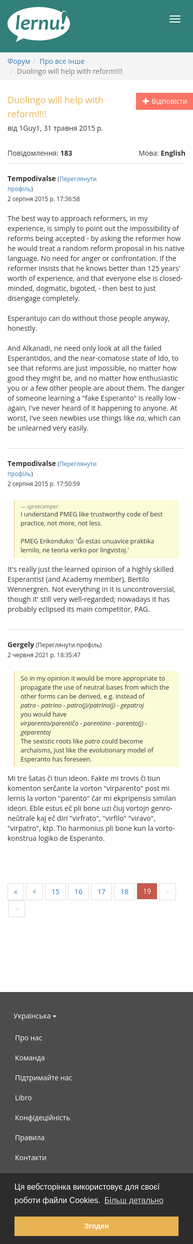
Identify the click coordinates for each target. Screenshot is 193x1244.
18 (124, 891)
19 (147, 891)
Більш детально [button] (134, 1200)
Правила (29, 1137)
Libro (23, 1097)
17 (102, 891)
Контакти (30, 1157)
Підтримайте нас (43, 1077)
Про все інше (62, 61)
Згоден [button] (96, 1226)
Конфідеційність (42, 1117)
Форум (19, 61)
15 (56, 891)
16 (78, 891)
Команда (30, 1057)
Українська (35, 1015)
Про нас (28, 1037)
